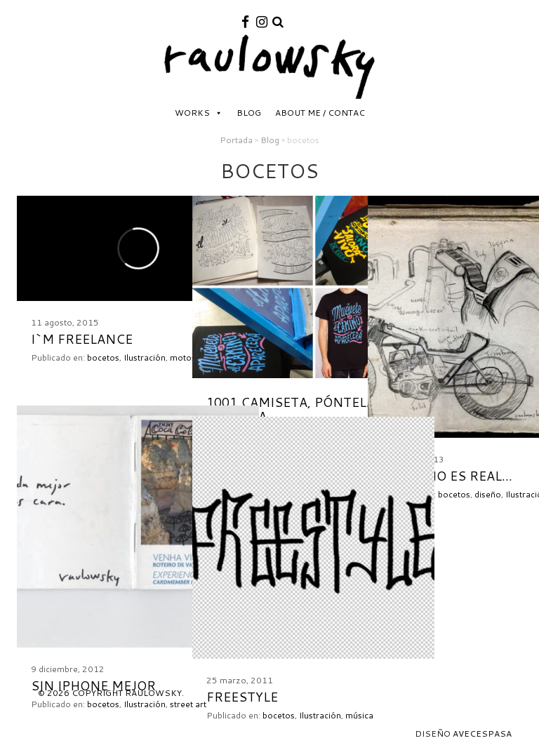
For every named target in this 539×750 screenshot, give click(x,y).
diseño (487, 494)
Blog (249, 113)
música (359, 715)
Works (192, 113)
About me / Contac (320, 113)
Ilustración (145, 357)
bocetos (103, 357)
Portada (236, 140)
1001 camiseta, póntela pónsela (290, 409)
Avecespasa (482, 733)
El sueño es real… (447, 476)
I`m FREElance (82, 339)
